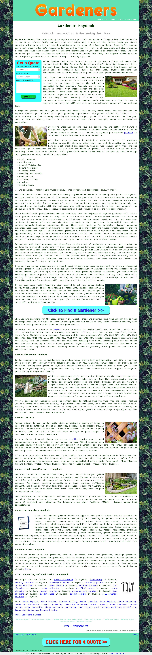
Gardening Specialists (123, 607)
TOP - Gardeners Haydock (28, 615)
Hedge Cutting (31, 635)
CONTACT (121, 19)
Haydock (58, 329)
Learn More (115, 653)
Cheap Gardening (127, 602)
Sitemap (16, 635)
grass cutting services (85, 591)
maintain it (97, 299)
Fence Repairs (30, 602)
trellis (73, 439)
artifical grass (85, 588)
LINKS (106, 19)
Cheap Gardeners (54, 607)
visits (122, 54)
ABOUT (113, 19)
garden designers (24, 585)
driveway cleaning (59, 583)
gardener (35, 57)
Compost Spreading (52, 604)
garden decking (78, 594)
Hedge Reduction (33, 607)
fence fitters (56, 585)
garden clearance (63, 580)
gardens (133, 45)
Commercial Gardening (27, 604)
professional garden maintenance (61, 538)
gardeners (117, 214)
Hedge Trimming (88, 602)
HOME (99, 19)
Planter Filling (68, 602)
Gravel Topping (98, 604)
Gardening (70, 607)
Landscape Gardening (76, 604)
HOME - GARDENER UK (76, 626)
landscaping (49, 92)
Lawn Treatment (118, 604)
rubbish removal (48, 591)
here (27, 569)
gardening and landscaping (97, 527)
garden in (121, 195)
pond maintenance (88, 585)
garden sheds (47, 594)
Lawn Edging (85, 607)
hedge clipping (50, 588)
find (23, 555)
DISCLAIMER (131, 19)
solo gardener (59, 272)
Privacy (135, 635)
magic (58, 294)
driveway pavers (94, 583)
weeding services (24, 583)
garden (96, 39)
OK (124, 653)
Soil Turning (101, 607)
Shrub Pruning (48, 602)
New (23, 635)
